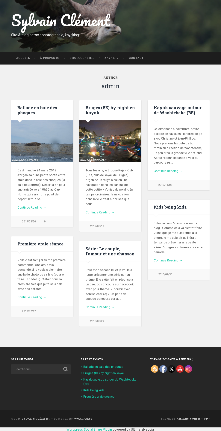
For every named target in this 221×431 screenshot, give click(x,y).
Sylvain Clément (60, 20)
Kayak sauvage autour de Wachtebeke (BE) (178, 110)
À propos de (50, 58)
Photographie (82, 58)
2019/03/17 (97, 226)
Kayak (109, 58)
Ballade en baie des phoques (37, 110)
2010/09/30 (165, 274)
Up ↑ (207, 418)
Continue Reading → (31, 207)
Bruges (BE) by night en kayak (110, 110)
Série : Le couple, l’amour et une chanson (110, 251)
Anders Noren (188, 418)
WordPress (83, 418)
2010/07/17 (29, 311)
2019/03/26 (29, 221)
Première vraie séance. (40, 243)
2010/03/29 (97, 321)
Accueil (23, 58)
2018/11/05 (165, 185)
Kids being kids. (170, 207)
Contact (136, 58)
